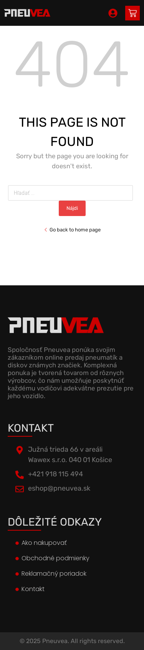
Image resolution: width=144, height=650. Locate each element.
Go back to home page (72, 230)
